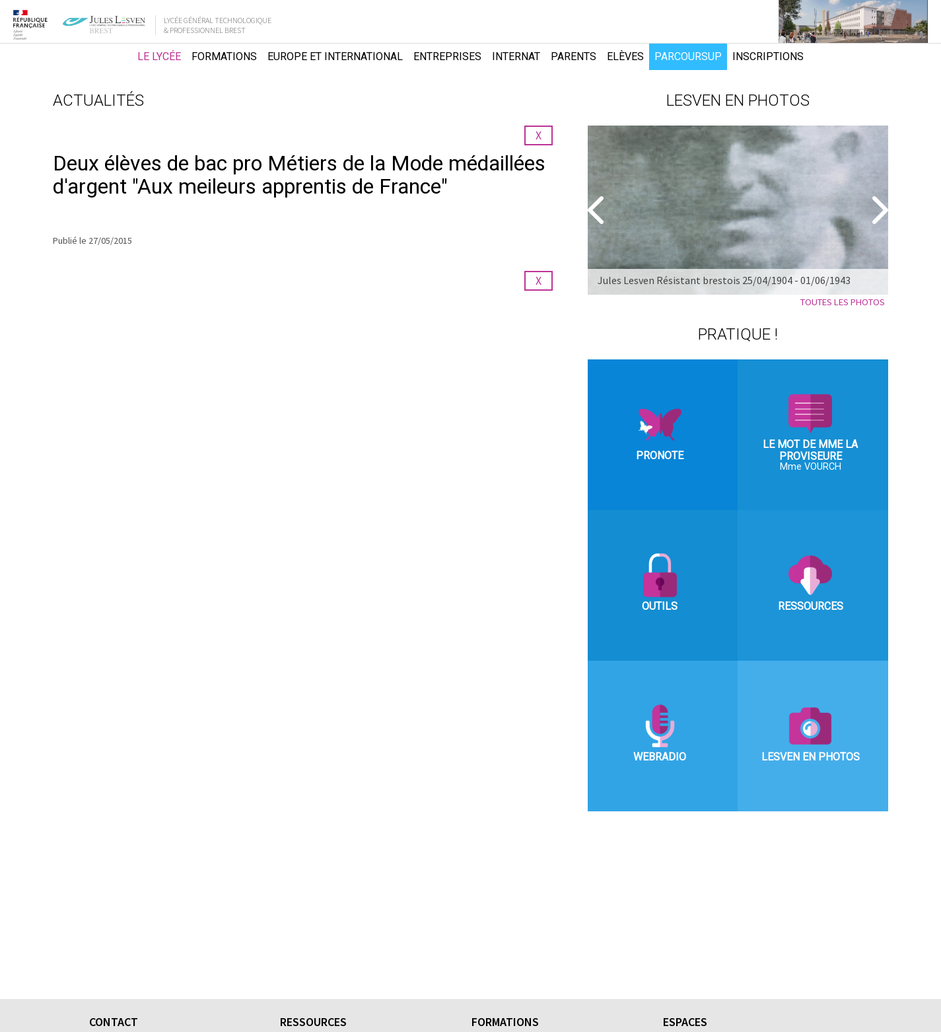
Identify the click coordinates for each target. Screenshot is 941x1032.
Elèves (625, 56)
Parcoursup (688, 56)
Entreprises (447, 56)
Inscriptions (768, 56)
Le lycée (159, 56)
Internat (516, 56)
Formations (224, 56)
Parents (573, 56)
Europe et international (335, 56)
